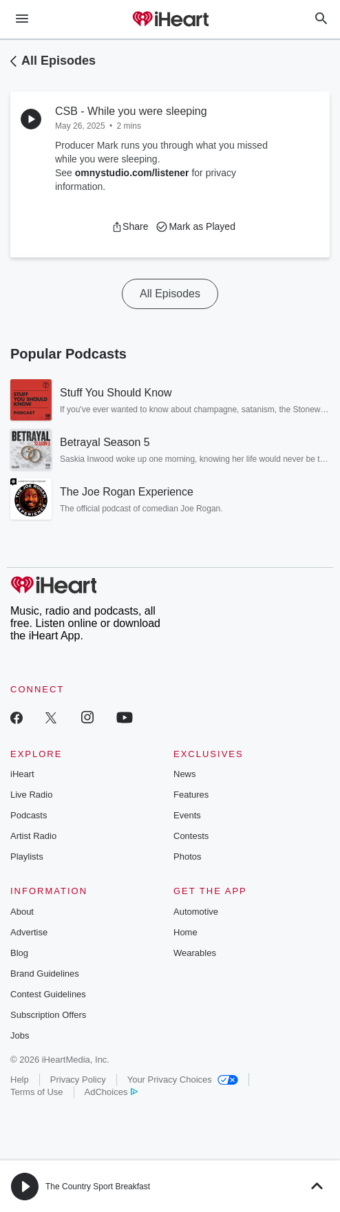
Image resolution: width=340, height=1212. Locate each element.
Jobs (19, 1035)
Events (187, 815)
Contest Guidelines (48, 994)
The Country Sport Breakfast (97, 1186)
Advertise (28, 932)
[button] (130, 226)
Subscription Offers (48, 1015)
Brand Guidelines (44, 973)
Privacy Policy (78, 1079)
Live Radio (31, 794)
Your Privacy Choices (182, 1079)
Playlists (26, 856)
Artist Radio (33, 836)
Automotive (195, 911)
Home (185, 932)
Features (191, 794)
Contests (191, 836)
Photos (187, 856)
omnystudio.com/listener (132, 172)
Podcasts (28, 815)
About (22, 911)
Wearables (194, 953)
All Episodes (58, 60)
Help (19, 1079)
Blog (19, 953)
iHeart (22, 774)
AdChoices (111, 1092)
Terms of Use (36, 1092)
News (184, 774)
